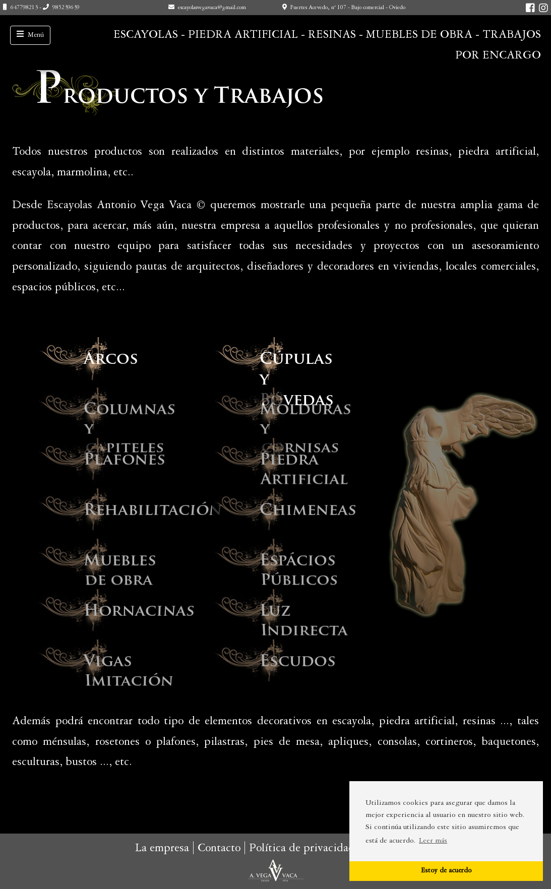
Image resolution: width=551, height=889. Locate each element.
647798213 (24, 8)
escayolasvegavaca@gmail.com (212, 8)
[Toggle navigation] (30, 35)
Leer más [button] (433, 841)
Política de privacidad (302, 849)
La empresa (162, 849)
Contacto (219, 849)
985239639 (66, 8)
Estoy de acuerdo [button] (446, 871)
